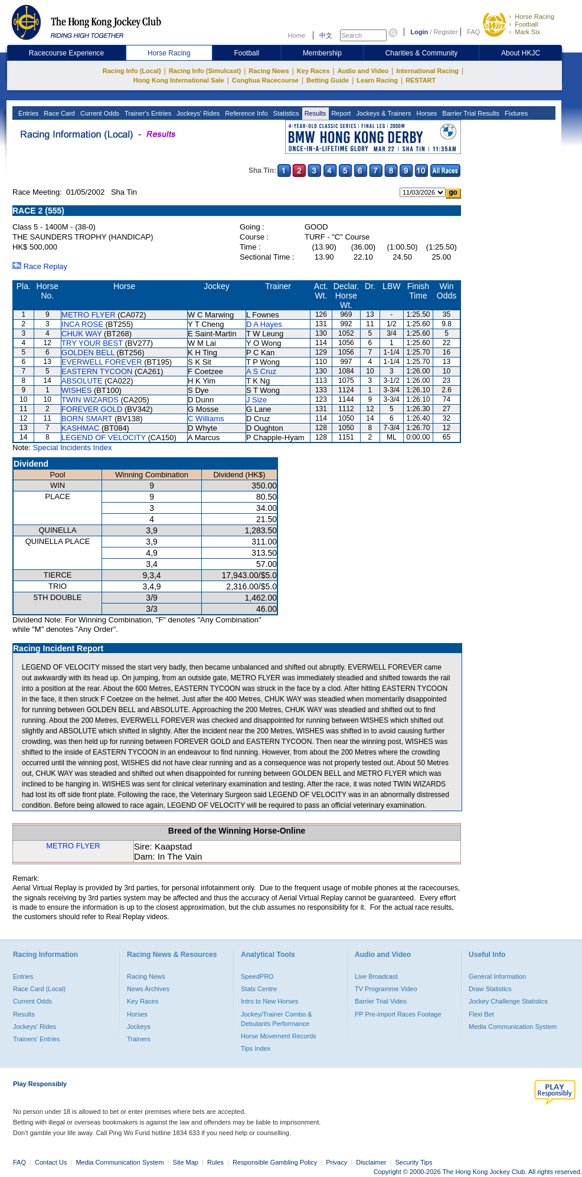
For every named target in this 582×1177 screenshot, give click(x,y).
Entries (27, 113)
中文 (325, 35)
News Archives (148, 988)
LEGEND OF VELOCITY (103, 437)
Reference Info (245, 113)
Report (340, 113)
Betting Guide (327, 80)
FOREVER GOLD (91, 409)
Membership (322, 53)
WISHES (76, 390)
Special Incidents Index (72, 447)
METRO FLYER (88, 314)
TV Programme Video (386, 988)
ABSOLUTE (81, 380)
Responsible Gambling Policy (275, 1162)
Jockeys (139, 1026)
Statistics (285, 113)
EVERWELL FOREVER (101, 362)
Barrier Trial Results (469, 113)
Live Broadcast (376, 976)
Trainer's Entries (147, 113)
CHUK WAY (81, 333)
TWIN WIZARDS (90, 399)
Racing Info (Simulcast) (205, 70)
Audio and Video (363, 70)
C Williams (206, 418)
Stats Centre (259, 988)
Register (445, 31)
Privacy (336, 1162)
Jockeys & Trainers (382, 113)
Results (314, 113)
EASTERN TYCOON (96, 371)
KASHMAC (80, 428)
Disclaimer (371, 1162)
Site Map (185, 1162)
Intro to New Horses (269, 1001)
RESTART (421, 80)
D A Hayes (264, 324)
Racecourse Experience (66, 53)
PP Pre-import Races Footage (398, 1014)
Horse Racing (534, 16)
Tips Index (255, 1048)
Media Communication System (513, 1026)
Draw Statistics (490, 988)
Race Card (58, 113)
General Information (497, 976)
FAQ (473, 31)
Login (419, 31)
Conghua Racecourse (265, 80)
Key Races (313, 70)
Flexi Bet (481, 1014)
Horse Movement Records (278, 1036)
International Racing (427, 70)
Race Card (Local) (39, 988)
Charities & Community (421, 53)
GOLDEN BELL (88, 352)
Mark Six (527, 31)
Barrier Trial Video (381, 1001)
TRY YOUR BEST (92, 343)
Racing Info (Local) (132, 70)
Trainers (139, 1038)
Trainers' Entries (36, 1038)
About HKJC (520, 53)
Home (296, 35)
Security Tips (414, 1162)
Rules (216, 1162)
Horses (425, 113)
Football (526, 24)
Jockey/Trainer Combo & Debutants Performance (276, 1019)
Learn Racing (377, 80)
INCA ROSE (82, 324)
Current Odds (99, 113)
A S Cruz (261, 371)
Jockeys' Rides (197, 113)
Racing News (269, 70)
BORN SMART (86, 418)
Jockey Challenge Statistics (508, 1001)
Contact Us (51, 1162)
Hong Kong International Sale (178, 80)
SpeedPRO (257, 976)
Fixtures (515, 113)
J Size (256, 399)
